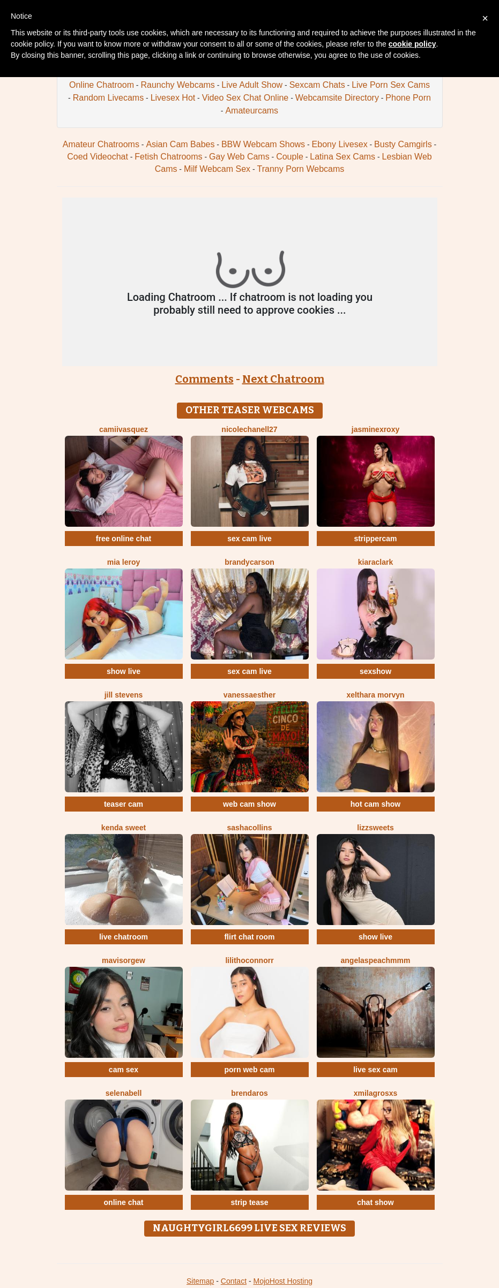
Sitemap (200, 1281)
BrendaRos (249, 1093)
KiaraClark (375, 562)
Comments (204, 379)
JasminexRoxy (376, 429)
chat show (375, 1202)
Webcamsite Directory (337, 97)
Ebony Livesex (340, 144)
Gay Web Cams (239, 156)
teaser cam (123, 804)
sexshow (375, 671)
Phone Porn (408, 97)
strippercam (375, 538)
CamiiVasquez (123, 429)
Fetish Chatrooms (168, 156)
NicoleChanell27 (249, 429)
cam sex (123, 1069)
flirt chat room (249, 937)
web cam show (249, 804)
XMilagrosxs (376, 1093)
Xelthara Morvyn (375, 695)
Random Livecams (108, 97)
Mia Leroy (123, 562)
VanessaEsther (249, 695)
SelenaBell (124, 1093)
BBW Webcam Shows (263, 144)
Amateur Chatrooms (101, 144)
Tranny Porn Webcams (301, 168)
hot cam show (375, 804)
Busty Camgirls (403, 144)
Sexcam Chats (317, 84)
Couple (289, 156)
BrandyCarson (249, 562)
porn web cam (249, 1069)
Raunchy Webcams (177, 84)
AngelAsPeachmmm (376, 960)
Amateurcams (251, 110)
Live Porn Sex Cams (391, 84)
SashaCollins (249, 827)
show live (123, 671)
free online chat (123, 538)
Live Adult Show (251, 84)
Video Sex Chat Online (245, 97)
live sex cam (375, 1069)
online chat (124, 1202)
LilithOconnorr (249, 960)
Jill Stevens (124, 695)
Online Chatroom (101, 84)
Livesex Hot (173, 97)
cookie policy (412, 44)
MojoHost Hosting (283, 1281)
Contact (234, 1281)
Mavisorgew (123, 960)
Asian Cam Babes (180, 144)
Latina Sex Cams (342, 156)
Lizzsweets (375, 827)
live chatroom (123, 937)
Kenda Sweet (123, 827)
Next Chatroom (283, 379)
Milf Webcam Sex (217, 168)
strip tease (249, 1202)
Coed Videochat (97, 156)
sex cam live (249, 538)
